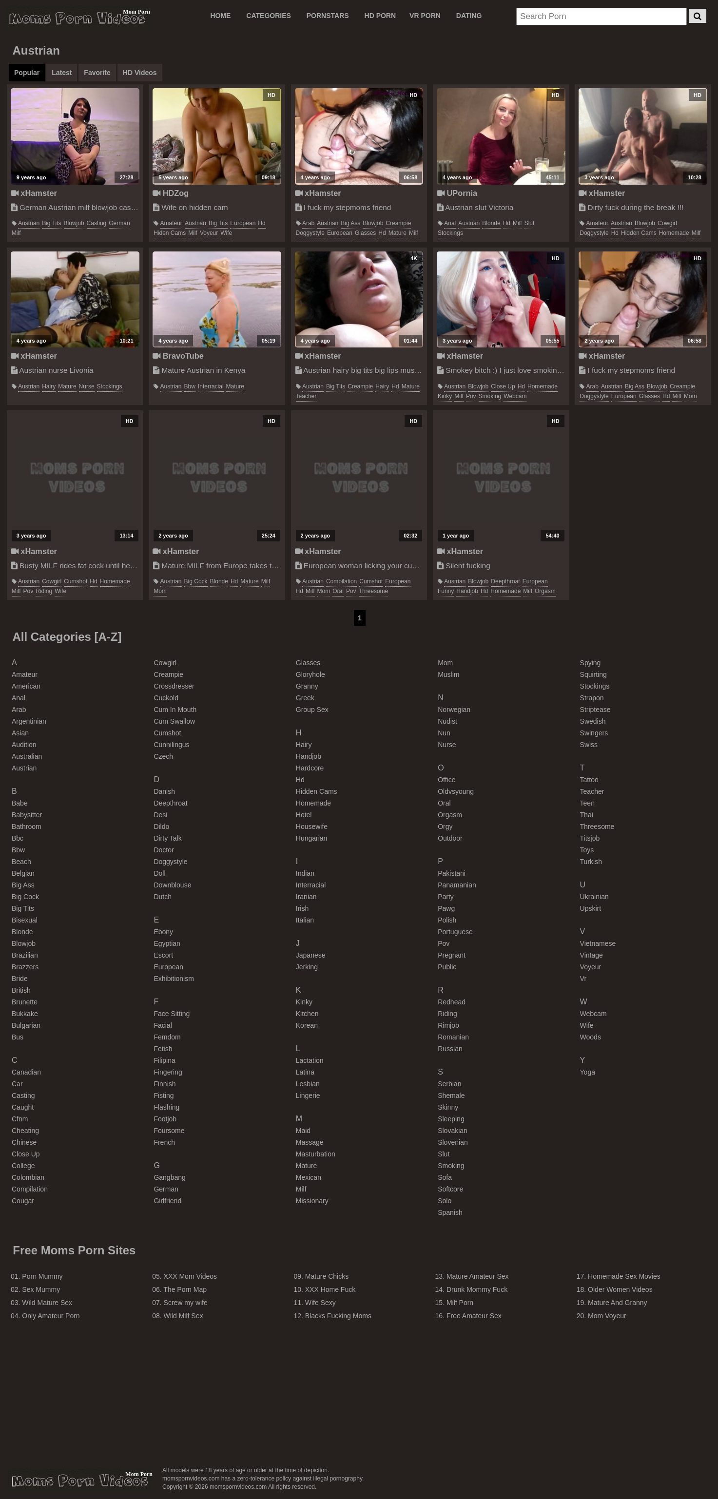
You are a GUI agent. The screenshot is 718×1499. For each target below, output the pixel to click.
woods (590, 1037)
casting (97, 223)
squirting (593, 674)
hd (261, 223)
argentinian (29, 721)
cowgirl (667, 223)
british (21, 990)
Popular (26, 73)
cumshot (75, 581)
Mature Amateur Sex (477, 1276)
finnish (164, 1084)
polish (447, 920)
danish (164, 791)
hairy (49, 386)
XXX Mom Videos (190, 1276)
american (26, 686)
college (23, 1166)
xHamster (34, 193)
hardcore (310, 768)
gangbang (169, 1177)
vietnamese (598, 943)
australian (27, 756)
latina (305, 1072)
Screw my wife (186, 1303)
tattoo (589, 780)
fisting (164, 1095)
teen (587, 803)
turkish (591, 861)
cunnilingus (171, 745)
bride (20, 978)
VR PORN (425, 15)
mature (397, 233)
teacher (306, 396)
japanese (311, 955)
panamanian (457, 885)
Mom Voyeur (607, 1316)
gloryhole (310, 674)
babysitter (27, 815)
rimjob (448, 1025)
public (447, 967)
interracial (211, 386)
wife (226, 233)
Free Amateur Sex (474, 1316)
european (242, 223)
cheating (25, 1130)
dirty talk (167, 838)
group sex (312, 709)
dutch (163, 897)
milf (16, 233)
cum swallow (174, 721)
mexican (308, 1177)
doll (159, 873)
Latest (62, 73)
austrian (28, 223)
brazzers (25, 967)
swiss (589, 745)
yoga (587, 1072)
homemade (674, 233)
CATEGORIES (268, 15)
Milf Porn (459, 1303)
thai (586, 815)
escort (163, 955)
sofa (445, 1177)
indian (305, 873)
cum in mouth (175, 709)
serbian (449, 1084)
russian (450, 1049)
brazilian (25, 955)
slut (529, 223)
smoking (490, 396)
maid (303, 1130)
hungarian (312, 838)
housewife (312, 826)
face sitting (172, 1014)
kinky (445, 396)
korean (307, 1025)
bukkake (25, 1014)
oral (338, 591)
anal (450, 223)
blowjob (74, 223)
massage (310, 1142)
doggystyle (310, 233)
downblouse (172, 885)
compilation (341, 581)
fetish (163, 1049)
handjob (467, 591)
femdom (167, 1037)
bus (17, 1037)
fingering (168, 1072)
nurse (87, 386)
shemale (451, 1095)
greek (305, 698)
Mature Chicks (327, 1276)
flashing (166, 1107)
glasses (365, 233)
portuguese (455, 932)
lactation (310, 1060)
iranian (306, 897)
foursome (169, 1130)
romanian (453, 1037)
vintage (591, 955)
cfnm (20, 1119)
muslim (448, 674)
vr (583, 978)
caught (23, 1107)
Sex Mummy (41, 1289)
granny (307, 686)
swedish (593, 721)
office (446, 780)
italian (305, 920)
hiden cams (170, 233)
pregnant (452, 955)
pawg (446, 908)
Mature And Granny (617, 1303)
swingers (594, 733)
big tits (51, 223)
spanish (450, 1212)
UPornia (457, 193)
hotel (304, 815)
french (164, 1142)
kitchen (307, 1014)
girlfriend (167, 1201)
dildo (161, 826)
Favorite (97, 73)
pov (471, 396)
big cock (196, 581)
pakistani (452, 873)
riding (44, 591)
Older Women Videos (620, 1289)
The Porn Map (185, 1289)
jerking (307, 967)
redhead (452, 1002)
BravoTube (178, 355)
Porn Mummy (42, 1276)
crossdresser (174, 686)
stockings (450, 233)
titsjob (590, 838)
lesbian (308, 1084)
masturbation (315, 1154)
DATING (469, 15)
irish (302, 908)
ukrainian (594, 897)
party (446, 897)
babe (20, 803)
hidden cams (639, 233)
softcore (450, 1189)
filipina (164, 1060)
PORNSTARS (328, 15)
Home (220, 15)
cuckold (166, 698)
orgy (445, 826)
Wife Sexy (320, 1303)
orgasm (545, 591)
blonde (491, 223)
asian (20, 733)
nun (444, 733)
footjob (165, 1119)
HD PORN (380, 15)
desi (160, 815)
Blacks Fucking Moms (338, 1316)
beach (21, 861)
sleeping (451, 1119)
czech (163, 756)
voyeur (209, 233)
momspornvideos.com (79, 1480)
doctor (164, 850)
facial (163, 1025)
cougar (23, 1201)
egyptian (167, 943)
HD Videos (140, 73)
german (119, 223)
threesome (373, 591)
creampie (398, 223)
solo (444, 1201)
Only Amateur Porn (50, 1316)
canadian (26, 1072)
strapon (592, 698)
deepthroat (505, 581)
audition (24, 745)
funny (446, 591)
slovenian (453, 1142)
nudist (447, 721)
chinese (24, 1142)
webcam (515, 396)
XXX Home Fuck (330, 1289)
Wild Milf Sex (183, 1316)
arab (308, 223)
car (17, 1084)
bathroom (26, 826)
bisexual (25, 920)
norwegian (454, 709)
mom (690, 396)
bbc (17, 838)
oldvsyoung (456, 791)
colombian (28, 1177)
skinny (448, 1107)
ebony (163, 932)
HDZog (171, 193)
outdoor (450, 838)
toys (587, 850)
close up (503, 386)
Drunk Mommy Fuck (476, 1289)
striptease (595, 709)
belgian (23, 873)
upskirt (591, 908)
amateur (171, 223)
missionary (312, 1201)
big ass (350, 223)
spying (590, 663)
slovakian (452, 1130)
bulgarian (26, 1025)
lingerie (308, 1095)
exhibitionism (174, 978)
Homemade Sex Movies (624, 1276)
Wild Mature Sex (47, 1303)
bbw (189, 386)
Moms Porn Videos (77, 18)
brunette (25, 1002)
